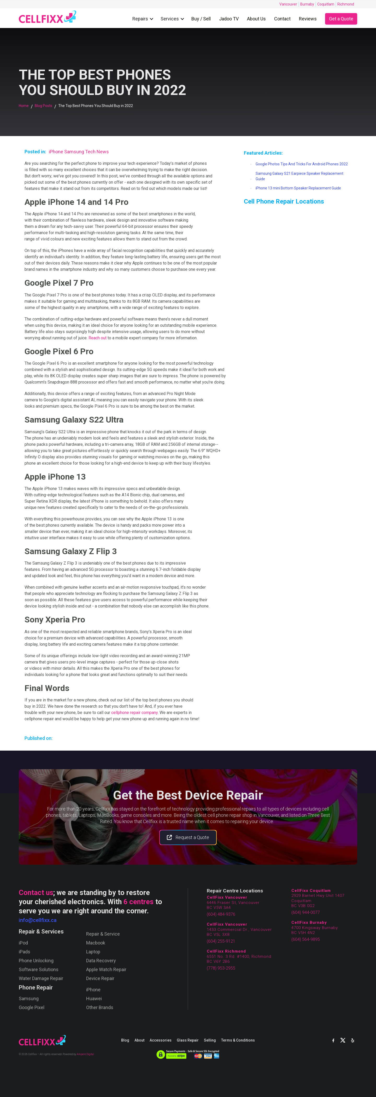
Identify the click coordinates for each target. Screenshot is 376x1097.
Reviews (308, 18)
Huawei (94, 998)
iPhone (93, 989)
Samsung (29, 998)
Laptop (93, 951)
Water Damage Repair (41, 978)
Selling (210, 1040)
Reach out (98, 337)
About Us (256, 18)
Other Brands (99, 1007)
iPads (24, 951)
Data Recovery (101, 960)
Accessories (161, 1040)
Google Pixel (31, 1007)
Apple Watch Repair (106, 969)
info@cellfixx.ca (38, 920)
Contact (282, 18)
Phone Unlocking (36, 960)
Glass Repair (188, 1040)
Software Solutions (38, 969)
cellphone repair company (134, 712)
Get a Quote (341, 18)
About (139, 1040)
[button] (144, 19)
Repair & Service (103, 934)
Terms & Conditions (238, 1040)
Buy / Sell (201, 18)
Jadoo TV (229, 18)
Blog (125, 1040)
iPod (23, 943)
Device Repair (100, 978)
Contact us (36, 892)
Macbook (95, 943)
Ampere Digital (85, 1054)
